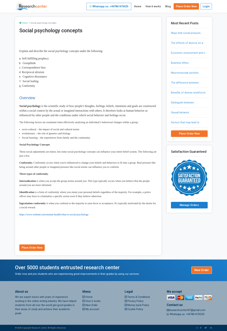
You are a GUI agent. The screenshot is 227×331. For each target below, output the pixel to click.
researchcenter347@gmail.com (186, 310)
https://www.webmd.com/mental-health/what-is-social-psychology (54, 214)
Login (206, 6)
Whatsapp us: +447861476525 (109, 6)
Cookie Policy (134, 309)
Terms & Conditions (137, 297)
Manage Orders (189, 205)
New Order (201, 270)
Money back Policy (137, 305)
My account (90, 309)
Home (137, 6)
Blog (168, 6)
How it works (153, 6)
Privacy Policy (134, 301)
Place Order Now (186, 6)
